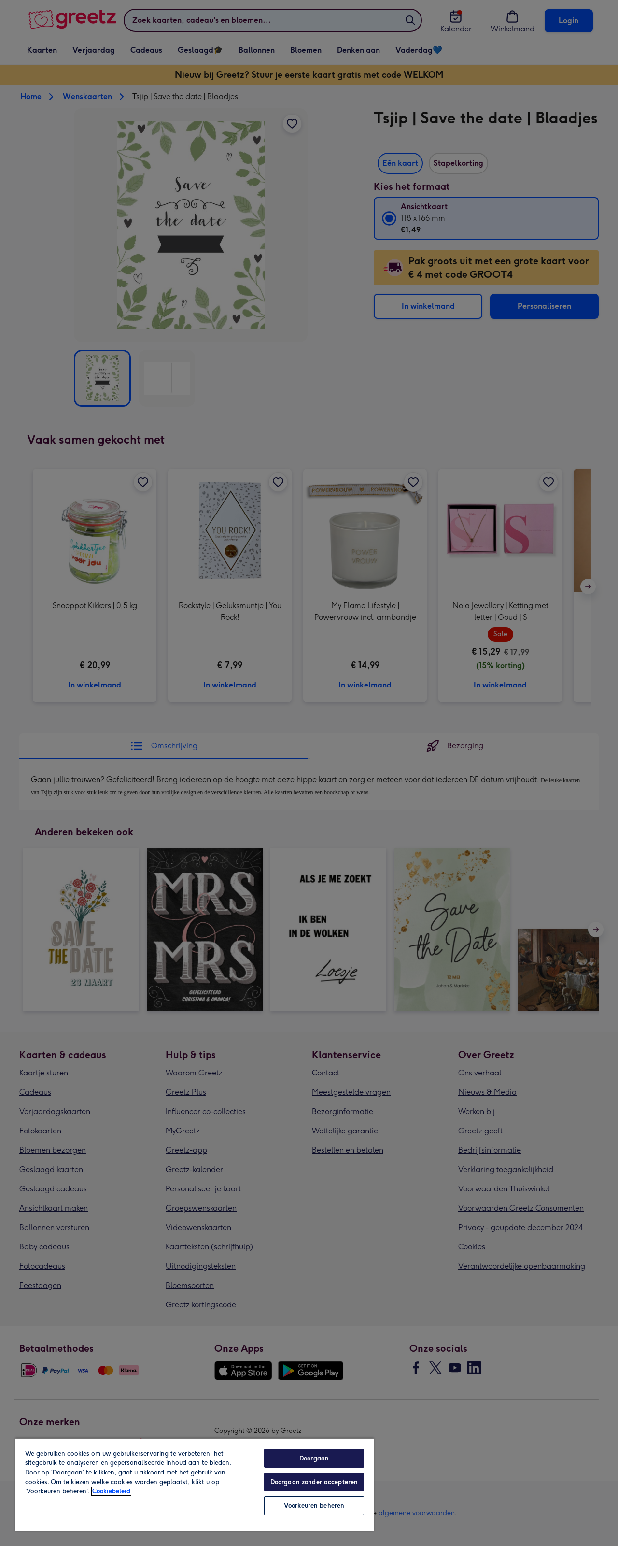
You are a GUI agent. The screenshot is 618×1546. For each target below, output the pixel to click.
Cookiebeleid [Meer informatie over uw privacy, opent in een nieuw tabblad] (111, 1491)
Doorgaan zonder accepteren (314, 1482)
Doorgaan (314, 1458)
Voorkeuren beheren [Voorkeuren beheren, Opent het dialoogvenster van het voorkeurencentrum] (314, 1505)
